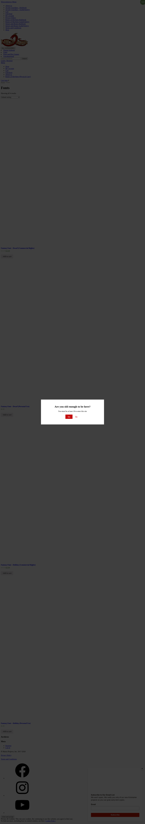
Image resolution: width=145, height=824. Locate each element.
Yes (69, 417)
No (76, 417)
